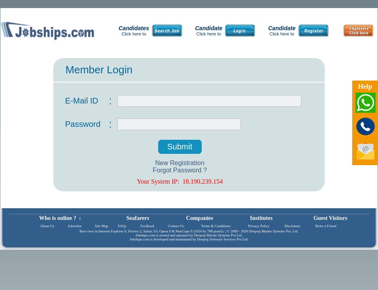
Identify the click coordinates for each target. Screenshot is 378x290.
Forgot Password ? (180, 170)
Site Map (101, 226)
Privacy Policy (258, 226)
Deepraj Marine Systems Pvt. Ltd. (273, 231)
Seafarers (137, 218)
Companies (199, 218)
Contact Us (176, 226)
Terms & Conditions (215, 226)
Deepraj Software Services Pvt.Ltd (222, 239)
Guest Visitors (330, 218)
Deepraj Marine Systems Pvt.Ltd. (218, 235)
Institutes (261, 218)
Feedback (147, 226)
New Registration (180, 163)
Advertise (74, 226)
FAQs (122, 226)
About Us (47, 226)
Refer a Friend (325, 226)
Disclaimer (292, 226)
